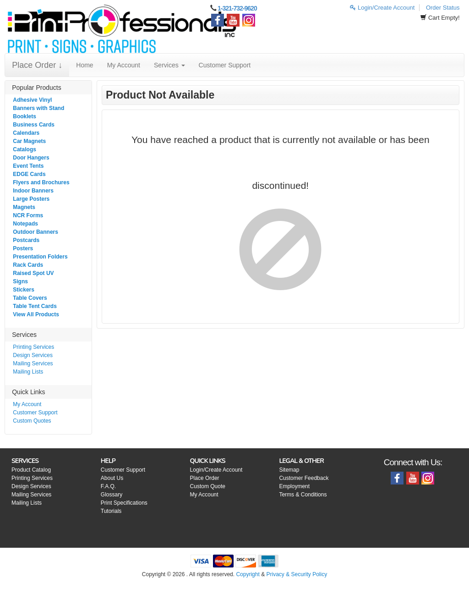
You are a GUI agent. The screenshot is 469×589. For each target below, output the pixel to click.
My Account (123, 65)
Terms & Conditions (303, 494)
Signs (20, 281)
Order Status (443, 7)
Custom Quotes (32, 421)
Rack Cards (28, 265)
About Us (112, 478)
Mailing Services (33, 363)
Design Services (33, 355)
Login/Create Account (382, 7)
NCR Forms (28, 215)
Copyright (247, 574)
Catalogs (24, 149)
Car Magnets (29, 141)
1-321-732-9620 (237, 8)
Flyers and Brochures (41, 182)
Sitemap (289, 470)
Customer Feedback (303, 478)
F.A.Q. (108, 486)
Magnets (24, 207)
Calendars (26, 133)
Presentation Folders (40, 256)
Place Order (204, 478)
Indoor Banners (33, 190)
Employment (294, 486)
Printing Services (33, 347)
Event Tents (28, 166)
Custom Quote (207, 486)
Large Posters (31, 199)
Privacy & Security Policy (296, 574)
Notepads (25, 223)
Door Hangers (31, 157)
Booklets (24, 116)
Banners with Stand (38, 108)
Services (169, 65)
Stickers (23, 289)
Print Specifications (124, 503)
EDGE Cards (29, 174)
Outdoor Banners (35, 232)
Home (84, 65)
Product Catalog (31, 470)
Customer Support (225, 65)
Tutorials (111, 511)
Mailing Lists (28, 372)
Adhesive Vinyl (32, 100)
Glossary (111, 494)
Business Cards (34, 124)
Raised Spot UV (33, 273)
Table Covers (30, 298)
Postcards (26, 240)
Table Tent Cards (35, 306)
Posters (23, 248)
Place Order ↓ (37, 65)
